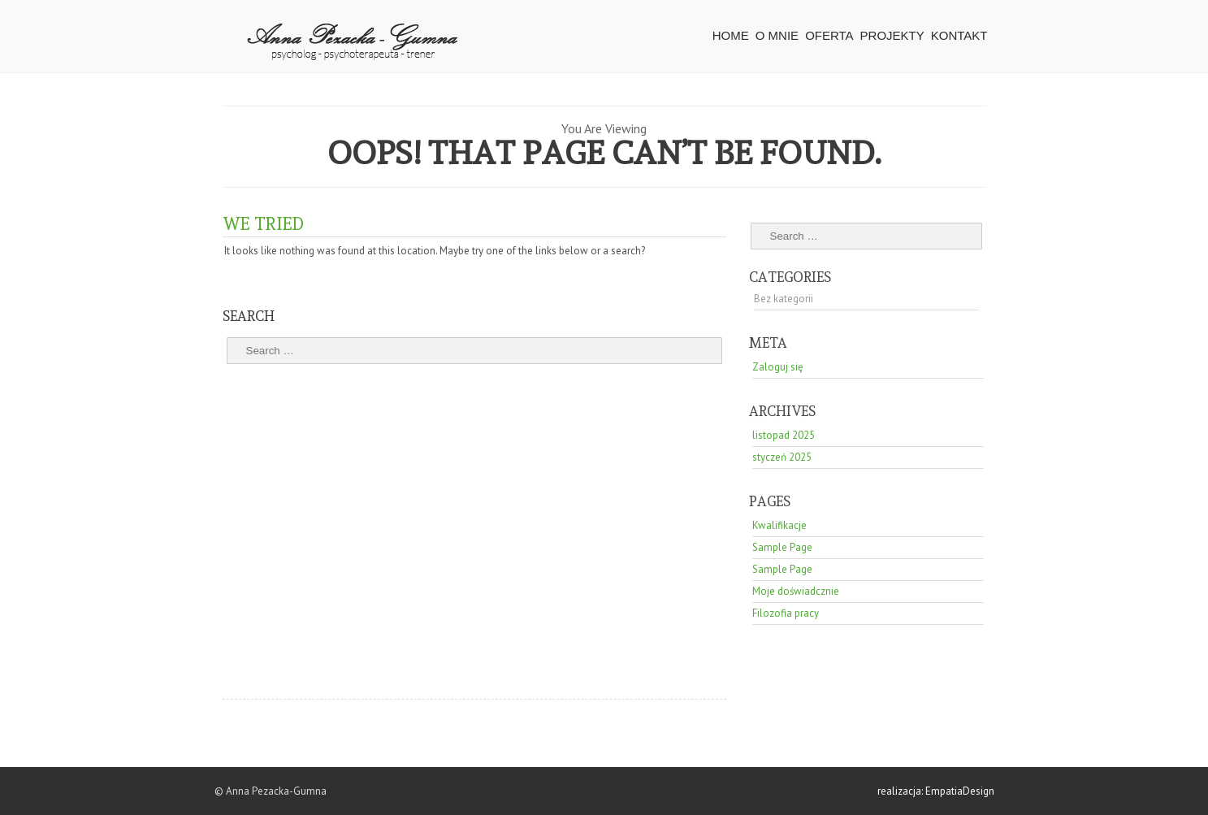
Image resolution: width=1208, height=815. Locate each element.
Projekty (892, 35)
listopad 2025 (783, 435)
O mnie (777, 35)
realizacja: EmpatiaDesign (935, 791)
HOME (730, 35)
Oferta (829, 35)
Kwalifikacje (779, 525)
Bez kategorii (783, 299)
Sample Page (782, 547)
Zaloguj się (777, 367)
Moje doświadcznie (795, 591)
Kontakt (959, 35)
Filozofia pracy (785, 613)
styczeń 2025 (782, 457)
